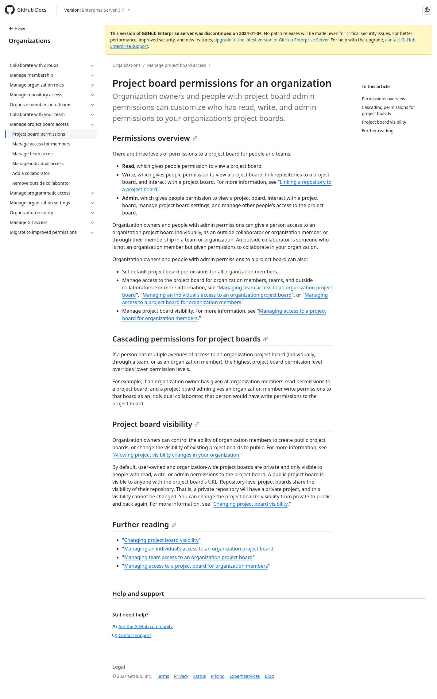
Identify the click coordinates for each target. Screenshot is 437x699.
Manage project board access (176, 65)
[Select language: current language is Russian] (427, 10)
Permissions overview (154, 138)
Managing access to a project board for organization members (196, 565)
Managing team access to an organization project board (188, 557)
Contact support (131, 635)
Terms (163, 676)
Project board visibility (155, 424)
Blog (269, 676)
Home (17, 28)
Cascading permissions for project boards (190, 339)
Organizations (30, 41)
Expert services (245, 676)
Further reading (144, 524)
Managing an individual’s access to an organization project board (217, 295)
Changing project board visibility (250, 503)
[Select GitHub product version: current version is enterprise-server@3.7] (97, 10)
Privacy (181, 676)
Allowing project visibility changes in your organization (176, 454)
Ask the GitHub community (142, 626)
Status (199, 676)
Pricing (218, 676)
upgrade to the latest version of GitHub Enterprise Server (271, 40)
